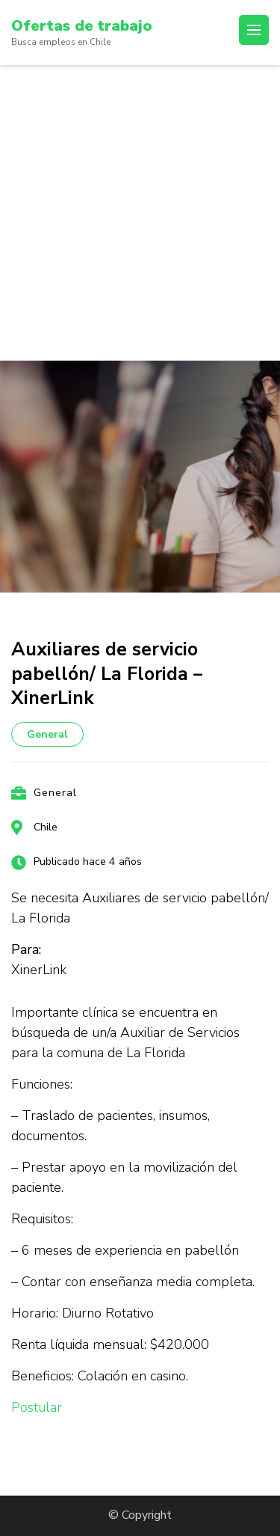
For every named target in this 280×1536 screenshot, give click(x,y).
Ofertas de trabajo (81, 26)
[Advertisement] (140, 213)
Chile (45, 827)
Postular (36, 1407)
